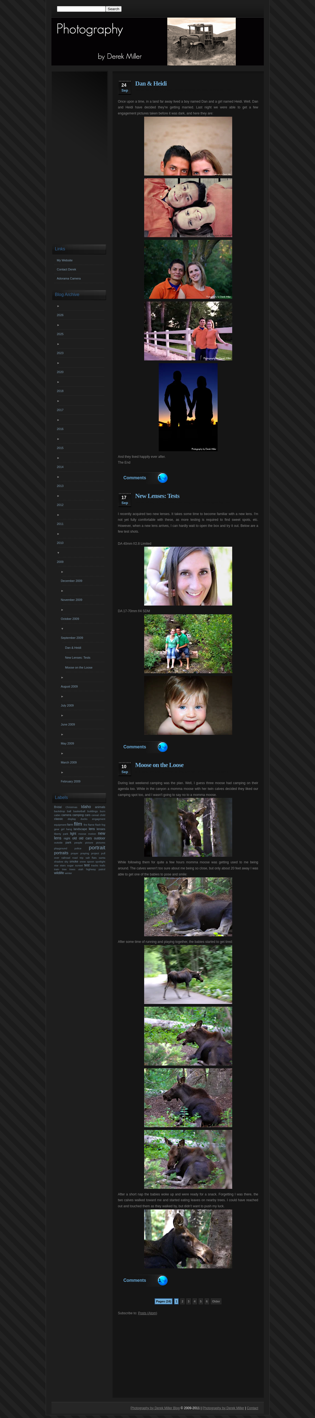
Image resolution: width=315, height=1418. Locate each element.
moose (190, 771)
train (56, 869)
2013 (61, 486)
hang (69, 829)
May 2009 (68, 743)
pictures (100, 842)
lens (158, 502)
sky (66, 861)
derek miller (144, 90)
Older (216, 1301)
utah (228, 90)
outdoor (99, 838)
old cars (85, 838)
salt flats (91, 857)
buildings (92, 811)
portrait (97, 847)
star (56, 865)
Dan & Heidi (150, 83)
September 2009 (72, 637)
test (227, 502)
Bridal (58, 807)
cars (87, 815)
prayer (74, 853)
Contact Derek (66, 269)
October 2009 (70, 618)
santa (102, 857)
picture (89, 842)
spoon (90, 861)
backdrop (59, 811)
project (95, 853)
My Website (65, 260)
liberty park (61, 833)
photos (202, 90)
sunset (79, 865)
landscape (80, 829)
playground (60, 848)
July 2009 (68, 705)
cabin (57, 815)
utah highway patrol (91, 869)
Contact (252, 1408)
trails (102, 865)
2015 (61, 448)
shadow (58, 861)
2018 (61, 391)
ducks (84, 818)
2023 (61, 353)
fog (103, 824)
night (67, 838)
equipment (60, 824)
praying (84, 853)
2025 (61, 334)
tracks (94, 865)
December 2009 (72, 580)
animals (141, 771)
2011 (61, 523)
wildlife (59, 873)
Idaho (86, 806)
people (78, 842)
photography (185, 90)
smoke (74, 861)
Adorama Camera (69, 278)
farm (70, 824)
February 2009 (71, 781)
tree (64, 869)
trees (72, 869)
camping (156, 771)
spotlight (100, 861)
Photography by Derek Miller (223, 1408)
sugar (70, 865)
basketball (79, 811)
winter (68, 873)
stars (63, 865)
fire (85, 824)
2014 (61, 467)
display (72, 818)
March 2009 (69, 762)
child (102, 815)
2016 (61, 429)
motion (92, 833)
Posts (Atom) (147, 1313)
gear (56, 829)
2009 (61, 561)
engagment (164, 90)
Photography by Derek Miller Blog (155, 1408)
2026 (61, 315)
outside (58, 842)
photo (196, 502)
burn (102, 811)
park (68, 842)
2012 (61, 505)
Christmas (71, 807)
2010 (61, 542)
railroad (65, 857)
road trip (77, 857)
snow (83, 861)
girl (63, 829)
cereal (95, 815)
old (74, 838)
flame (91, 824)
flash (98, 824)
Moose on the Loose (159, 765)
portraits (216, 90)
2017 (61, 410)
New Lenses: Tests (157, 495)
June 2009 (68, 724)
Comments (135, 477)
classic (58, 818)
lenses (169, 502)
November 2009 (72, 599)
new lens (183, 502)
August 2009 (70, 686)
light (73, 834)
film (78, 824)
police (78, 848)
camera (66, 815)
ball (69, 811)
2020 (61, 372)
